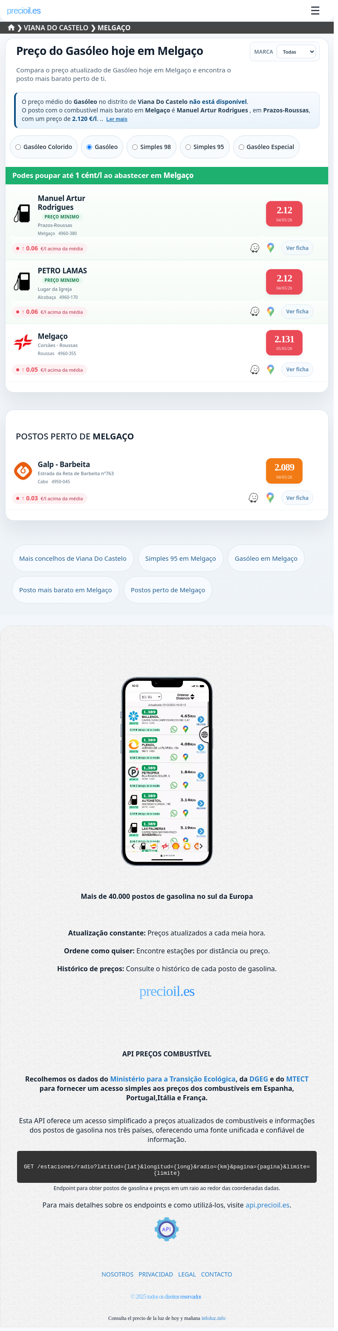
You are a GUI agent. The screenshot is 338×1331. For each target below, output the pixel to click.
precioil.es (167, 991)
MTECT (297, 1079)
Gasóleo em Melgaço (266, 558)
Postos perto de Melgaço (168, 589)
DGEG (258, 1079)
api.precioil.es (267, 1208)
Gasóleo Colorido (43, 147)
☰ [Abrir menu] (315, 10)
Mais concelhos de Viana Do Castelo (73, 558)
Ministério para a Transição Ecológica (172, 1079)
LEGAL (187, 1278)
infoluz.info (213, 1322)
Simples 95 (204, 147)
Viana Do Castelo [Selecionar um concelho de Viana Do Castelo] (57, 27)
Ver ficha (297, 248)
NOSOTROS (117, 1278)
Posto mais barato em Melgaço (65, 589)
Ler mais (116, 119)
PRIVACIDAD (156, 1278)
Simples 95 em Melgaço (180, 558)
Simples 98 (151, 147)
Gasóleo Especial (266, 147)
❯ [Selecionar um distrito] (16, 27)
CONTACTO (216, 1278)
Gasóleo (102, 147)
